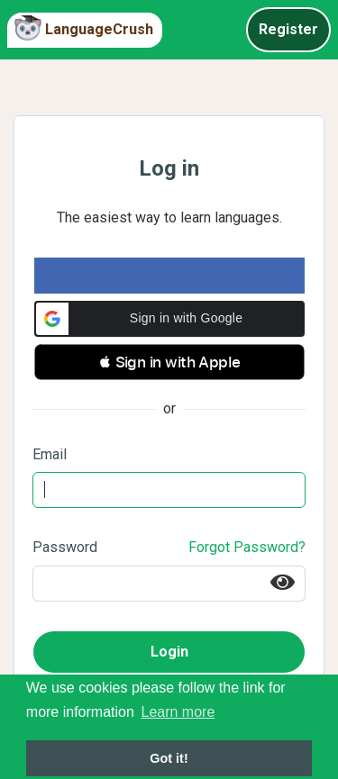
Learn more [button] (178, 712)
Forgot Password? (247, 547)
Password (64, 547)
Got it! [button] (168, 758)
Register (288, 29)
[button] (169, 319)
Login (169, 651)
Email (49, 454)
